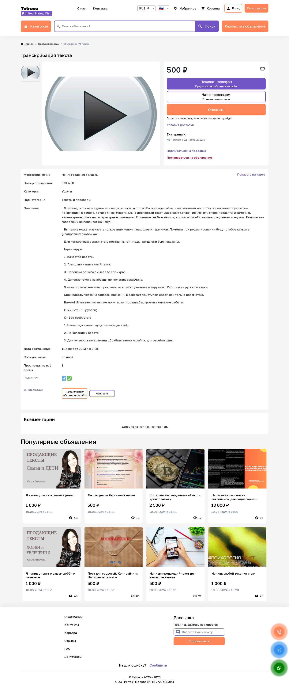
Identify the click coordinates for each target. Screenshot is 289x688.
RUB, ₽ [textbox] (144, 8)
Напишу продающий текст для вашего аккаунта (172, 575)
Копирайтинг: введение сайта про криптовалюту (175, 497)
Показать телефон (216, 84)
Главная (27, 43)
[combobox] (146, 8)
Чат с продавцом (216, 97)
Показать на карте (251, 174)
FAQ (67, 649)
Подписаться (199, 641)
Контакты (100, 8)
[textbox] (163, 8)
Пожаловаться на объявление (189, 157)
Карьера (70, 633)
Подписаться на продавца (186, 151)
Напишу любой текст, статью (233, 573)
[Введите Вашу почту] (203, 632)
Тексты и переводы (48, 43)
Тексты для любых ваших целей (111, 495)
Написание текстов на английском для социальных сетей (233, 497)
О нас (81, 8)
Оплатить (216, 110)
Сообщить (158, 665)
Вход (233, 8)
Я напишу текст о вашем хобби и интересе (50, 575)
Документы (73, 657)
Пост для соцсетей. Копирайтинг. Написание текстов (113, 575)
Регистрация (256, 8)
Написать (102, 393)
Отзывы (70, 641)
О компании (73, 617)
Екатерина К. (176, 134)
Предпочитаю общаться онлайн (74, 393)
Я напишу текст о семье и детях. (50, 495)
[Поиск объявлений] (128, 26)
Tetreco (29, 8)
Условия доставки (180, 125)
